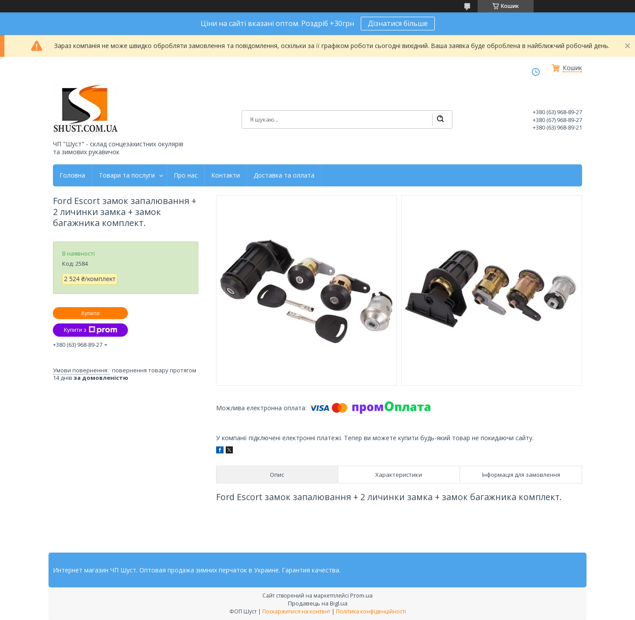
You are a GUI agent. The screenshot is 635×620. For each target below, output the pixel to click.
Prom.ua (361, 595)
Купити (90, 313)
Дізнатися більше (398, 23)
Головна (72, 175)
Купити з (90, 330)
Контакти (225, 175)
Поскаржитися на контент (296, 611)
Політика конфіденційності (371, 611)
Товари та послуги (127, 175)
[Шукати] (440, 119)
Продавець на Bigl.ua (317, 603)
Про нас (186, 175)
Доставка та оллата (284, 175)
